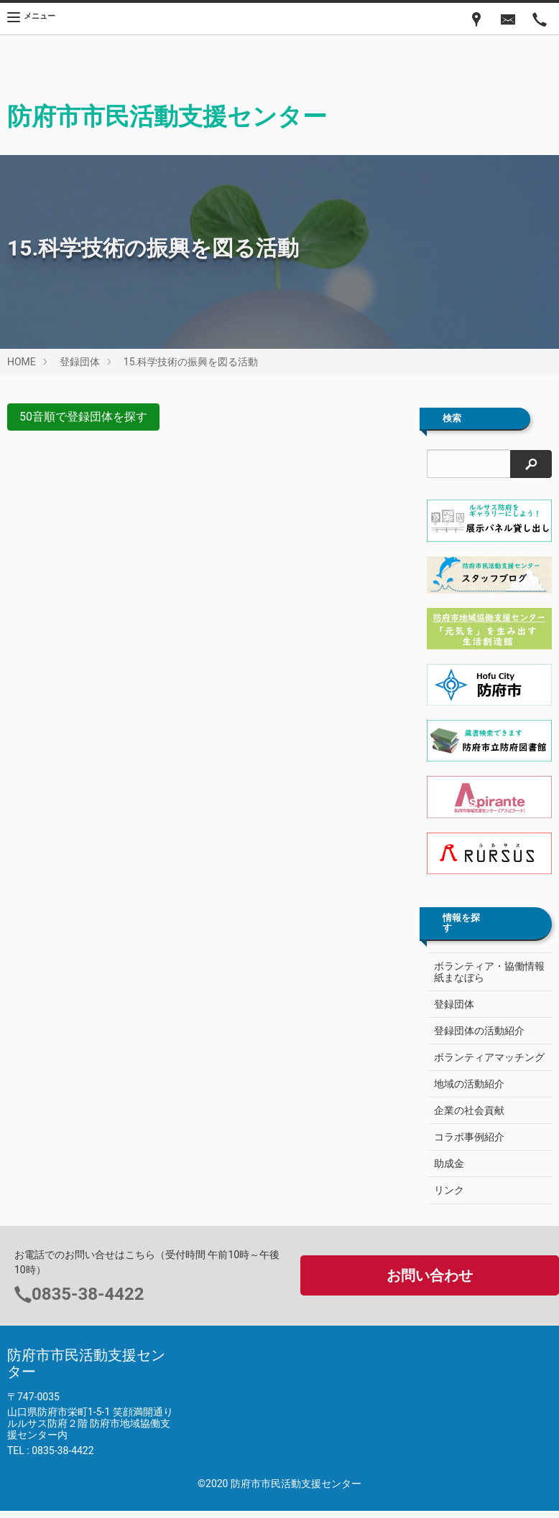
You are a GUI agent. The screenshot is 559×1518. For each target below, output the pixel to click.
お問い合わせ (430, 1275)
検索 (452, 418)
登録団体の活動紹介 (479, 1030)
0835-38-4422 (88, 1294)
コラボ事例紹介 (469, 1137)
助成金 (449, 1163)
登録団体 (80, 361)
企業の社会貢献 (469, 1110)
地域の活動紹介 (469, 1084)
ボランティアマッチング (489, 1057)
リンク (449, 1190)
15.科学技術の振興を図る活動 (191, 361)
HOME (21, 361)
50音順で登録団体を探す (83, 416)
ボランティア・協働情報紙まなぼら (489, 971)
